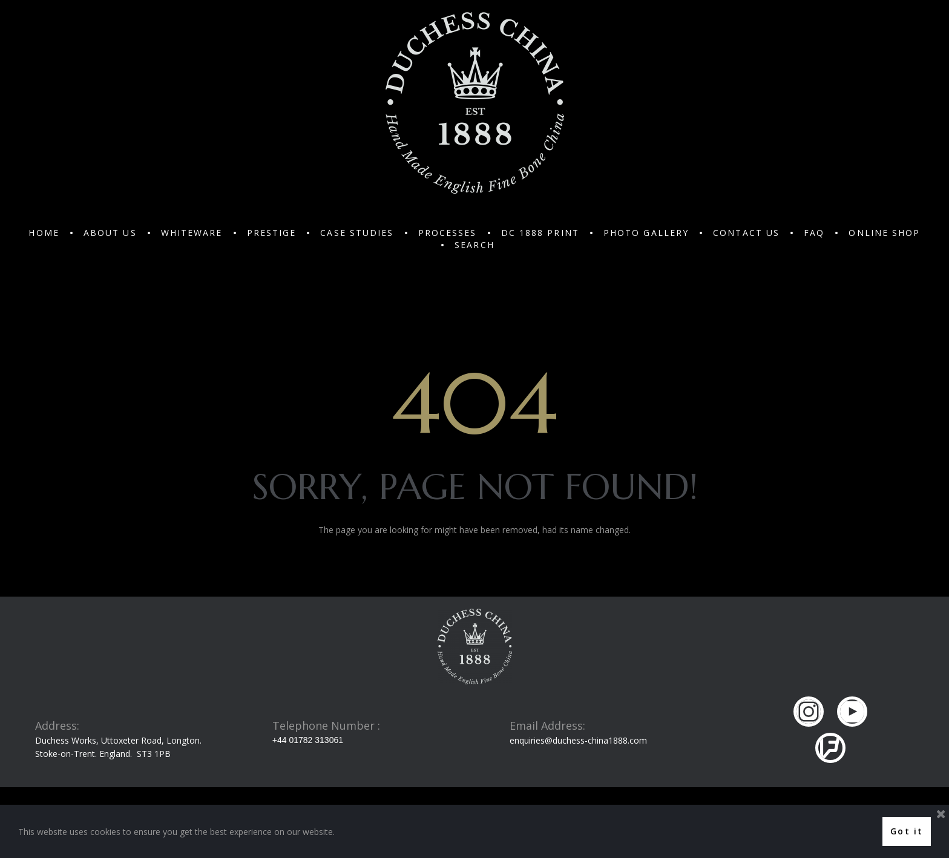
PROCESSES (447, 232)
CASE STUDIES (356, 232)
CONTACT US (746, 232)
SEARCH (474, 245)
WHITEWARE (192, 232)
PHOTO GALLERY (646, 232)
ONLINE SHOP (884, 232)
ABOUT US (110, 232)
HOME (43, 232)
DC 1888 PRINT (540, 232)
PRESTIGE (272, 232)
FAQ (814, 232)
